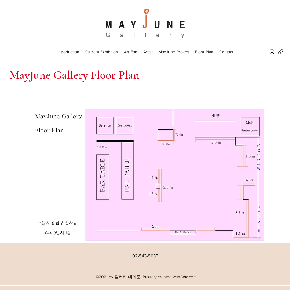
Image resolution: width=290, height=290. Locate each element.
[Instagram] (272, 52)
